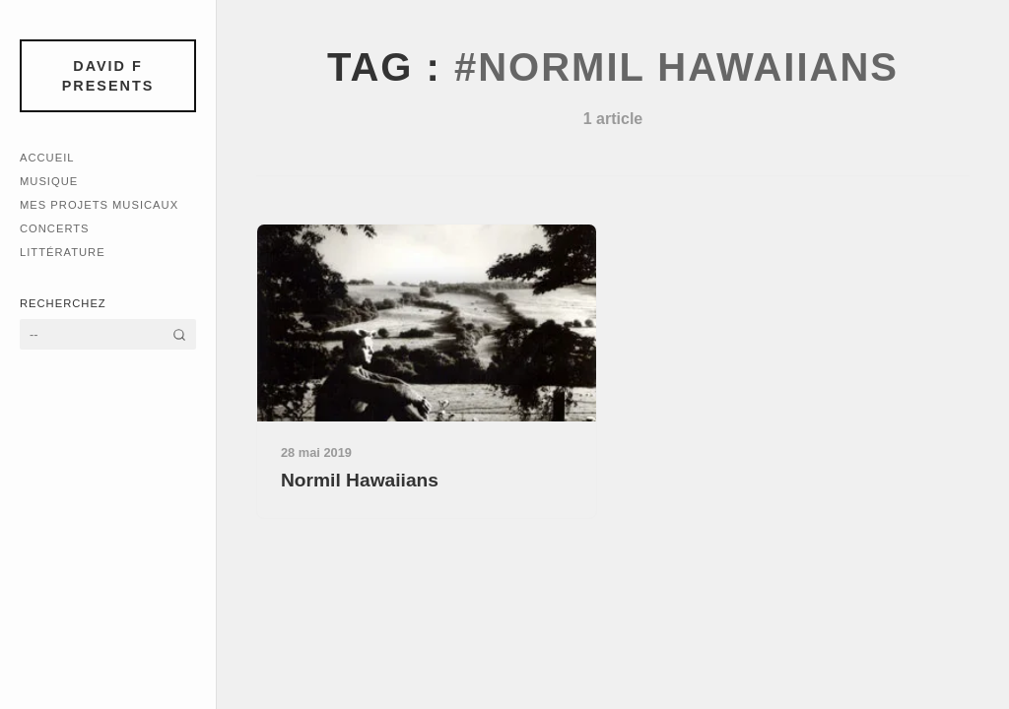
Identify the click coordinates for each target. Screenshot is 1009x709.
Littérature (62, 252)
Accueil (47, 157)
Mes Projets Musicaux (99, 205)
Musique (49, 181)
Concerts (55, 228)
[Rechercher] (179, 334)
